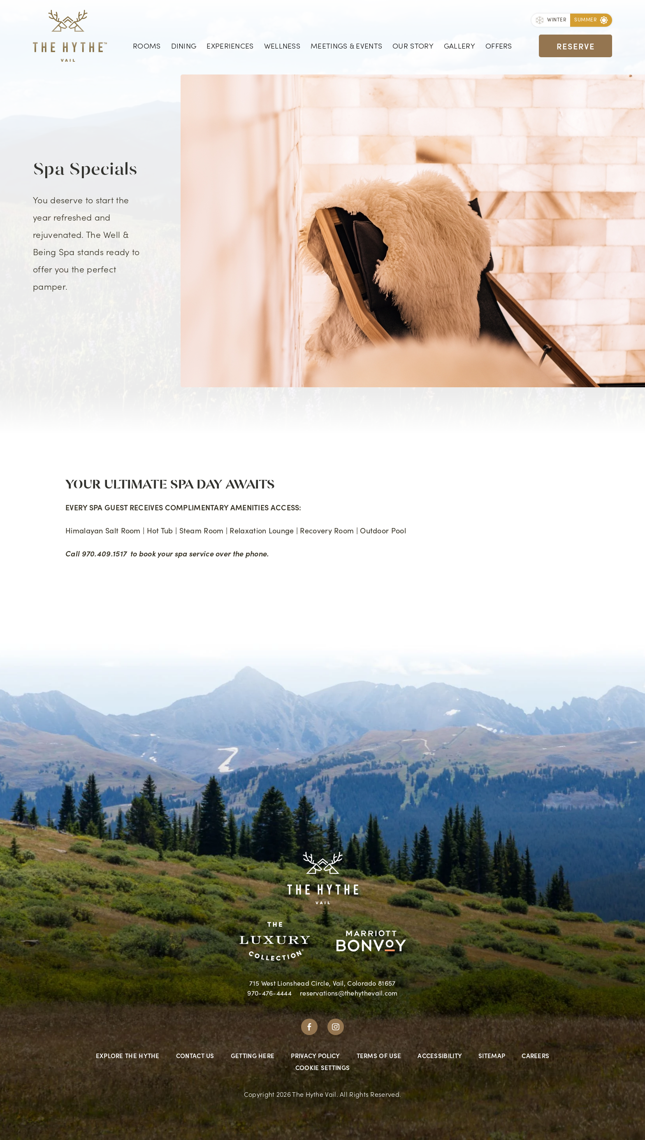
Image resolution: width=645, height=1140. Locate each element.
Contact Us (195, 1055)
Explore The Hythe (128, 1055)
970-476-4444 (269, 992)
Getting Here (253, 1055)
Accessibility (440, 1055)
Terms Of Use (379, 1055)
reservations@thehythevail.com (349, 992)
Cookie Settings (322, 1067)
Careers (535, 1055)
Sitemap (491, 1055)
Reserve (576, 45)
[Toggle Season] (550, 20)
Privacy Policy (315, 1055)
